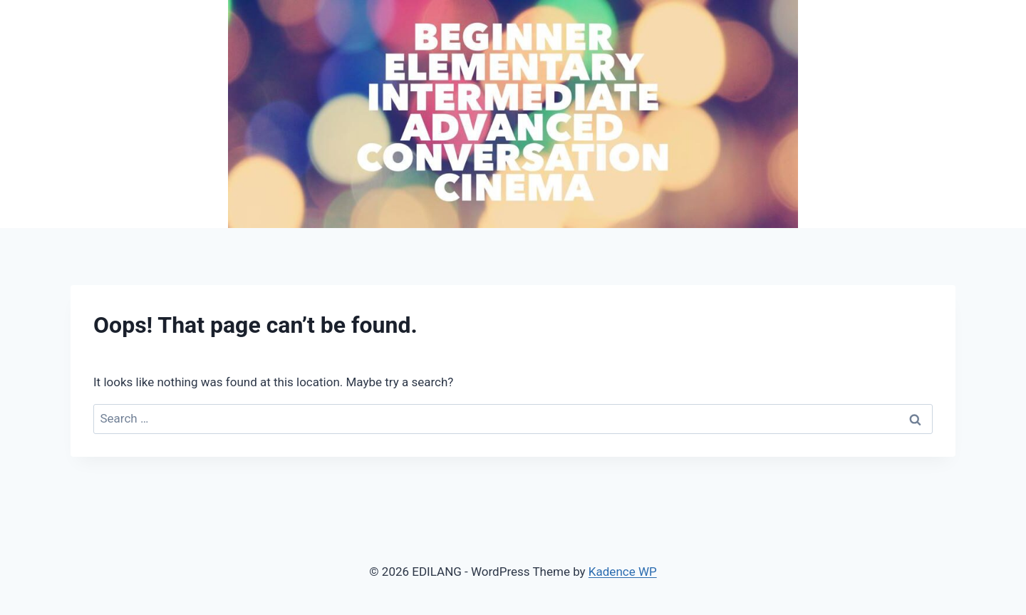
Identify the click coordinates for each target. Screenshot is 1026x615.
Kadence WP (623, 571)
